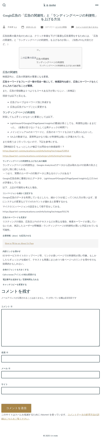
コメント (7, 306)
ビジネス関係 (61, 27)
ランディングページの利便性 (50, 62)
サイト (4, 384)
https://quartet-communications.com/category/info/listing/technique (37, 155)
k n (15, 27)
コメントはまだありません (87, 27)
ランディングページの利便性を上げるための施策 (60, 65)
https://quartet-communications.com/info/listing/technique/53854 (36, 150)
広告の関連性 (42, 58)
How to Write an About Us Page (19, 243)
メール (5, 368)
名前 (4, 352)
